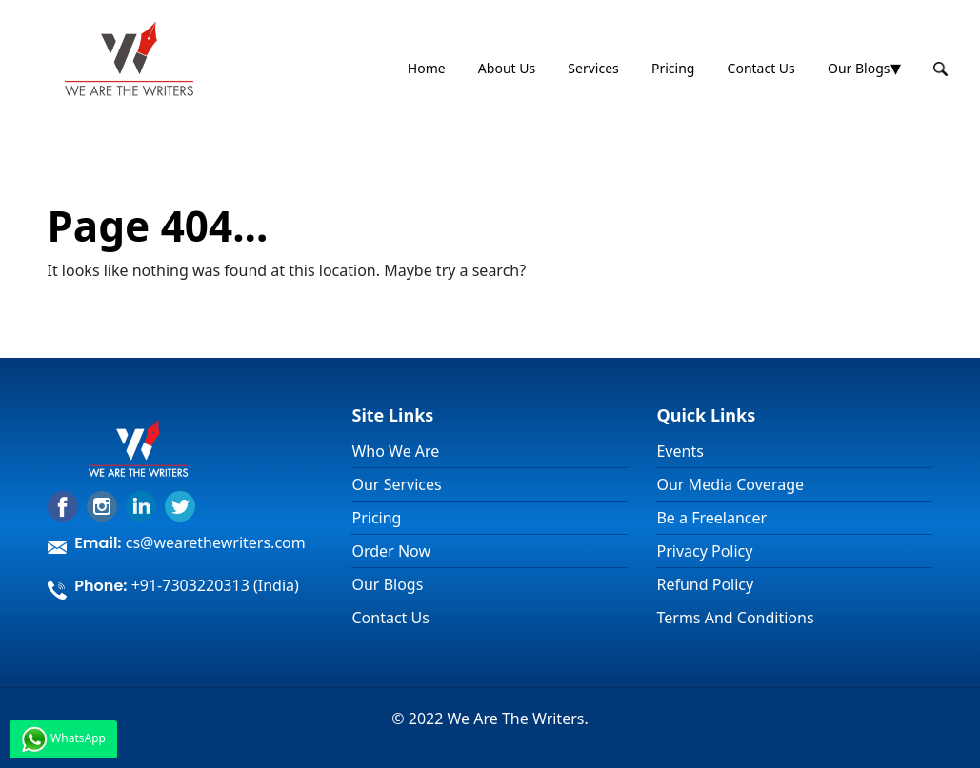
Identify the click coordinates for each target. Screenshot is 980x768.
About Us (506, 68)
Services (593, 68)
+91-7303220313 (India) (215, 585)
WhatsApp (63, 739)
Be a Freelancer (711, 517)
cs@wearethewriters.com (216, 542)
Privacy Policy (704, 551)
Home (427, 68)
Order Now (390, 551)
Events (679, 451)
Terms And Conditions (734, 617)
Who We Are (395, 451)
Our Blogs (859, 68)
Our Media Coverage (730, 484)
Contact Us (761, 68)
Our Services (396, 484)
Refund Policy (704, 584)
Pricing (672, 68)
